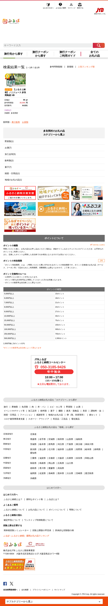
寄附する (80, 5)
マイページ (71, 5)
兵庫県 (70, 458)
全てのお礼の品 (94, 54)
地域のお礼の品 (55, 415)
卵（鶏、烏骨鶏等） (76, 415)
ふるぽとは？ (53, 499)
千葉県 (70, 444)
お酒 (78, 407)
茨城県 (33, 444)
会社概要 (25, 590)
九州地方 (7, 473)
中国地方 (7, 463)
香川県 (42, 468)
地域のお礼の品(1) (13, 180)
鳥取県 (33, 463)
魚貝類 (25, 407)
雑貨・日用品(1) (12, 173)
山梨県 (70, 449)
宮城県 (51, 439)
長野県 (79, 449)
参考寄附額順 (56, 66)
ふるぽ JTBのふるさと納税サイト (11, 19)
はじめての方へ (48, 5)
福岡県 (33, 473)
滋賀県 (42, 458)
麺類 (60, 411)
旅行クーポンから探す (40, 54)
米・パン (42, 407)
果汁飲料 (16, 122)
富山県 (42, 449)
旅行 (6, 407)
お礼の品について (36, 509)
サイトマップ (59, 590)
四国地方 (7, 468)
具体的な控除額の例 (64, 530)
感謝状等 (40, 415)
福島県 (79, 439)
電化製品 (75, 419)
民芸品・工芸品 (60, 419)
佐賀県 (42, 473)
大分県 (70, 473)
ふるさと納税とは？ (13, 499)
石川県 (51, 449)
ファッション (26, 415)
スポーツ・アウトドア (38, 419)
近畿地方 (7, 458)
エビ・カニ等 (56, 407)
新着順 (70, 66)
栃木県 (42, 444)
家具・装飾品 (72, 411)
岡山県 (51, 463)
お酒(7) (8, 147)
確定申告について (12, 520)
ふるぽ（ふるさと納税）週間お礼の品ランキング (26, 536)
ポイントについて (57, 509)
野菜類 (69, 407)
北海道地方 (8, 434)
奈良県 (79, 458)
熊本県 (61, 473)
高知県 (61, 468)
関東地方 (7, 444)
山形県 (70, 439)
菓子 (52, 411)
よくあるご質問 (61, 5)
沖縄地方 (7, 110)
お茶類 (25, 122)
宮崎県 (79, 473)
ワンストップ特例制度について (38, 520)
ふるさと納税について (14, 509)
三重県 (33, 458)
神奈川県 (89, 444)
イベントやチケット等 (14, 411)
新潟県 (33, 449)
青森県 (33, 439)
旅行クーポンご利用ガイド (68, 54)
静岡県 (97, 449)
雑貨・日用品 (10, 415)
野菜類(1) (9, 141)
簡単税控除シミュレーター (16, 530)
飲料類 (43, 411)
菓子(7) (8, 167)
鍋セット (93, 415)
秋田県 (61, 439)
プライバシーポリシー (41, 590)
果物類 (15, 407)
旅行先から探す (13, 53)
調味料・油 (96, 411)
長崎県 (51, 473)
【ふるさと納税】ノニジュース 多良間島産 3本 (15, 92)
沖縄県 (7, 113)
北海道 (33, 434)
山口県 (70, 463)
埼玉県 (61, 444)
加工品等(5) (10, 154)
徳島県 (33, 468)
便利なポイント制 (34, 499)
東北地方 (7, 439)
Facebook (5, 583)
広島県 (61, 463)
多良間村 (14, 113)
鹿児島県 (89, 473)
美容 (85, 411)
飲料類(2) (9, 160)
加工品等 (32, 411)
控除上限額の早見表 (41, 530)
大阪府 (61, 458)
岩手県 (42, 439)
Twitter (11, 583)
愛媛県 (51, 468)
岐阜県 (88, 449)
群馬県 (51, 444)
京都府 (51, 458)
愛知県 (33, 453)
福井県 (61, 449)
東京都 (79, 444)
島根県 (42, 463)
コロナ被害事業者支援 (14, 419)
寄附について (75, 509)
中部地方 (7, 449)
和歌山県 (89, 458)
